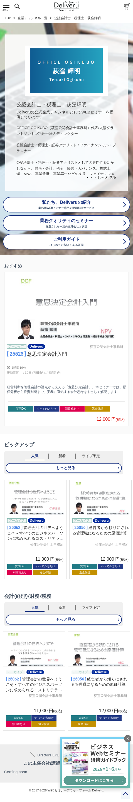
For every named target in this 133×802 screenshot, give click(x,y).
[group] (66, 349)
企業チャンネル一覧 (33, 18)
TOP (8, 18)
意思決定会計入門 (37, 354)
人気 (34, 456)
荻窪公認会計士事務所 (106, 347)
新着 (62, 456)
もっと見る (65, 468)
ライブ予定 (91, 456)
